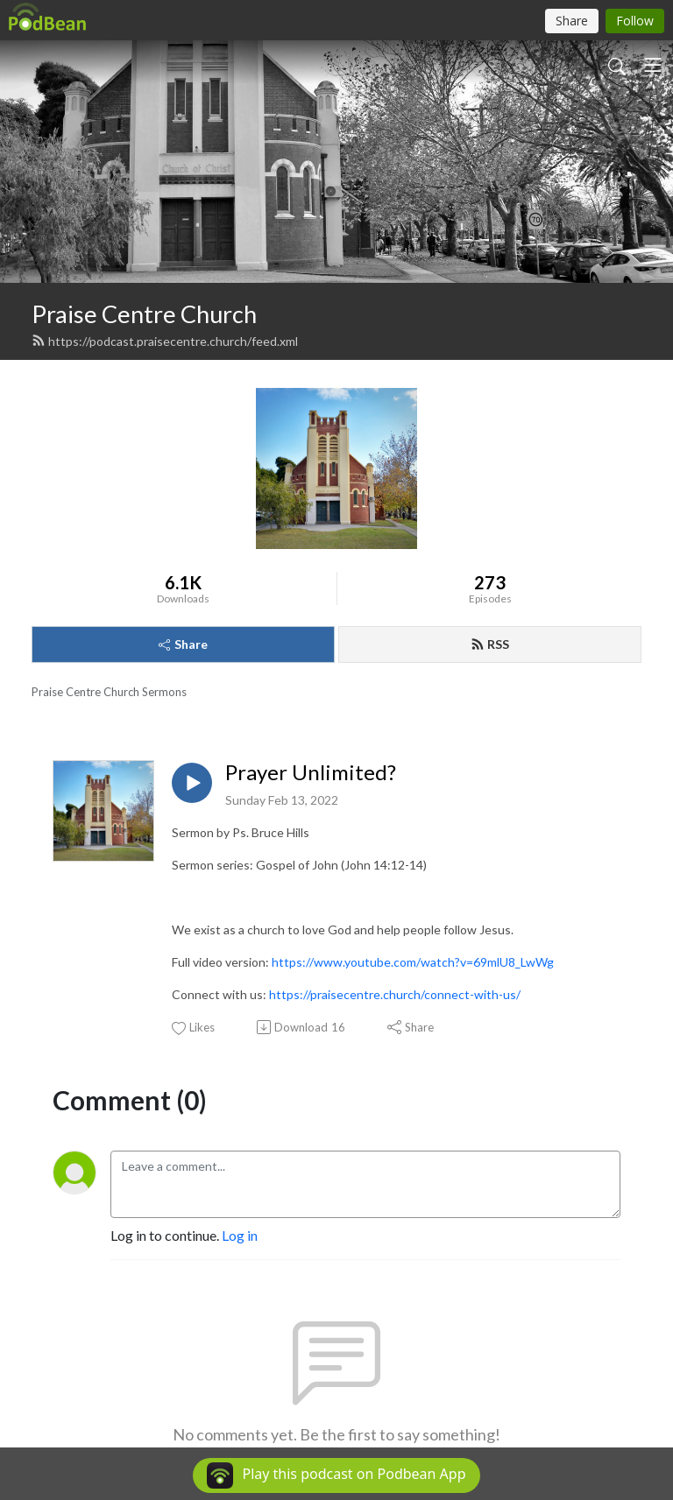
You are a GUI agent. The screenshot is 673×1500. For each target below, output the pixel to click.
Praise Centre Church (144, 313)
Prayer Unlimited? (310, 772)
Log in (240, 1235)
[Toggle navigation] (653, 64)
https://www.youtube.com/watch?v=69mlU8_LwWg (413, 961)
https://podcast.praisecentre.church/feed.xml (165, 341)
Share (183, 644)
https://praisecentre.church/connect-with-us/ (395, 994)
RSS (490, 644)
